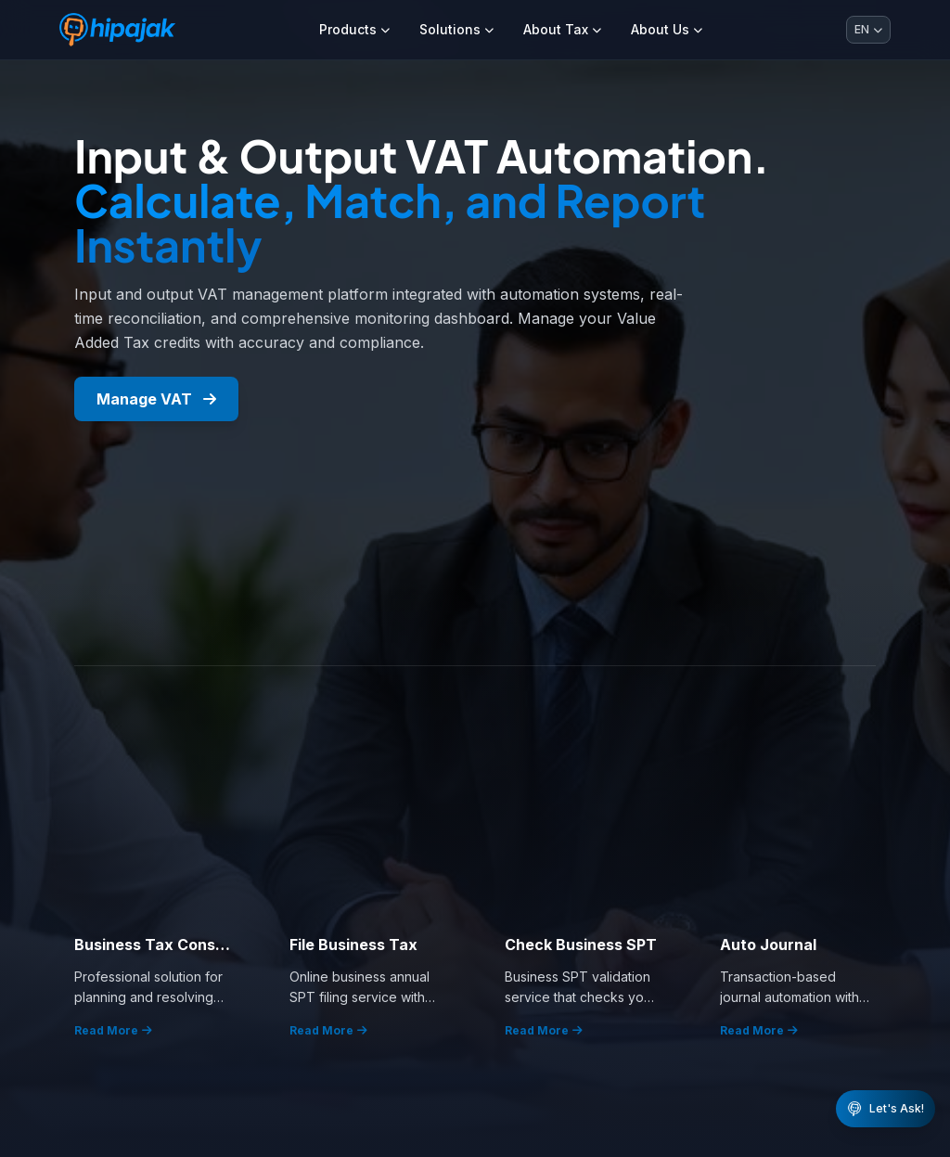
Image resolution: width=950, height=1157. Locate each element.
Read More (113, 1030)
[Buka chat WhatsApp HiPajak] (885, 1108)
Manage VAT (156, 399)
